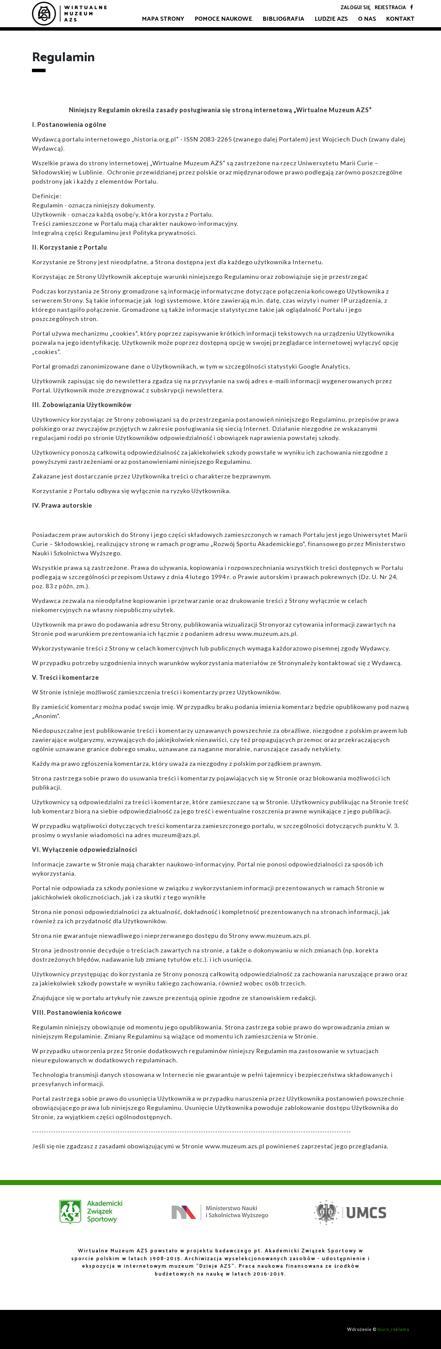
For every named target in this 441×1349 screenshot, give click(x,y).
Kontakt (400, 18)
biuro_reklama (393, 1329)
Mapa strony (163, 18)
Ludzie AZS (331, 18)
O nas (367, 18)
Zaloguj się (356, 7)
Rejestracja (390, 7)
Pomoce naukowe (223, 18)
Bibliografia (283, 18)
